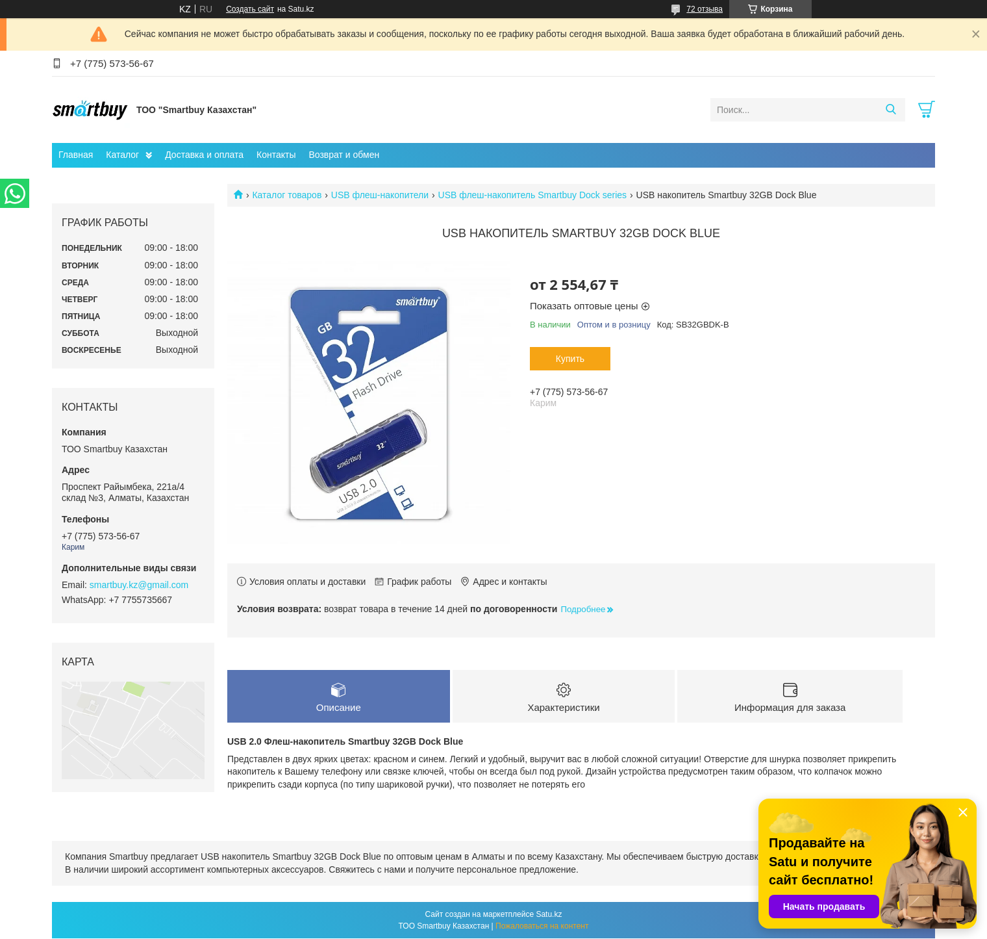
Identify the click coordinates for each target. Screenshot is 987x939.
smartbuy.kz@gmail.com (139, 585)
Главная (75, 154)
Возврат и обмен (343, 154)
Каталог (122, 154)
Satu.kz (549, 915)
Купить (570, 359)
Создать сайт (250, 9)
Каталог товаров (286, 195)
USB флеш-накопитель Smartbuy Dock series (532, 195)
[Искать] (890, 110)
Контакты (275, 154)
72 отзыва (704, 9)
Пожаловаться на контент (541, 926)
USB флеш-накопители (380, 195)
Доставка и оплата (204, 154)
